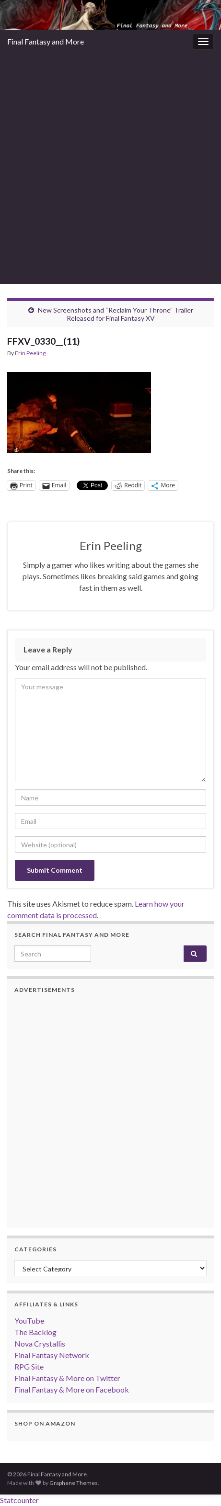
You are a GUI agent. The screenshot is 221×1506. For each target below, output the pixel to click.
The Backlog (35, 1332)
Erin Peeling (30, 353)
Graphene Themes (73, 1482)
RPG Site (29, 1366)
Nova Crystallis (39, 1343)
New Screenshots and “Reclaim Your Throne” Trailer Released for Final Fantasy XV (115, 314)
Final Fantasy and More (45, 41)
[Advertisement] (110, 168)
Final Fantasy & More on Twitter (67, 1377)
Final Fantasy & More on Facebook (71, 1389)
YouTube (29, 1320)
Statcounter (19, 1500)
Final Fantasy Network (51, 1355)
